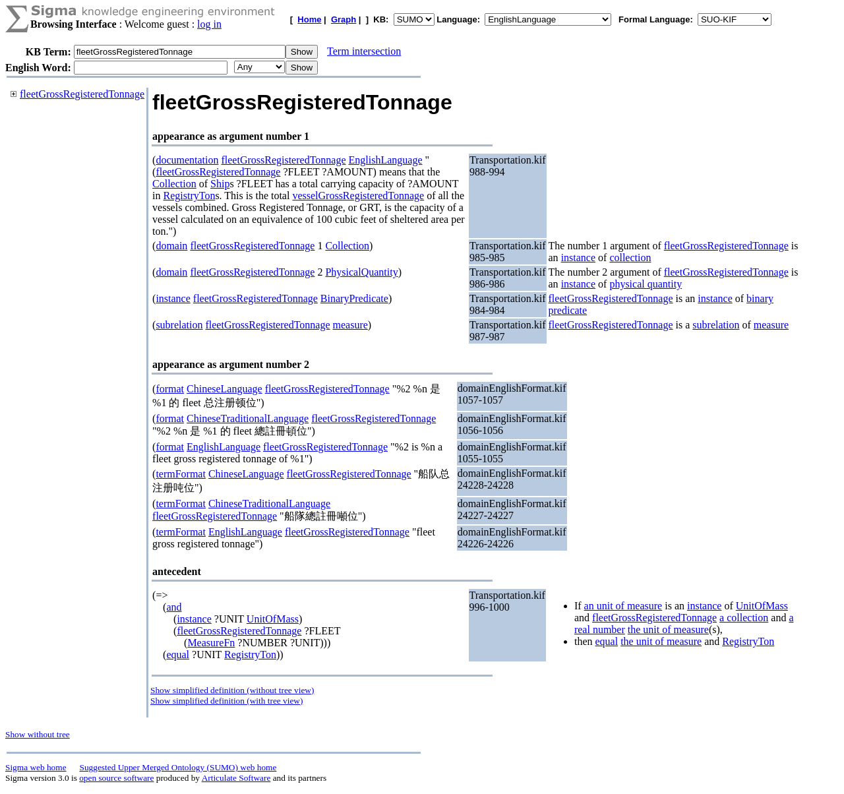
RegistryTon (190, 195)
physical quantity (645, 284)
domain (171, 245)
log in (209, 24)
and (173, 607)
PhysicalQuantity (361, 272)
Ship (219, 183)
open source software (116, 778)
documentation (187, 160)
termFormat (181, 473)
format (170, 388)
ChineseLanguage (224, 388)
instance (578, 257)
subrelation (179, 324)
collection (630, 257)
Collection (174, 183)
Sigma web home (36, 767)
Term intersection (364, 51)
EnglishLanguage (386, 160)
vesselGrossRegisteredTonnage (358, 195)
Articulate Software (236, 778)
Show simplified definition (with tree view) (226, 701)
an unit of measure (623, 605)
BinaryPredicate (354, 298)
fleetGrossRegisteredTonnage (82, 94)
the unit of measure (668, 629)
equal (177, 654)
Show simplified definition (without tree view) (232, 690)
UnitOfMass (273, 619)
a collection (743, 617)
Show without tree (37, 734)
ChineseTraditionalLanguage (248, 418)
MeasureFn (211, 642)
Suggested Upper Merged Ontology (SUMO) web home (178, 767)
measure (350, 324)
